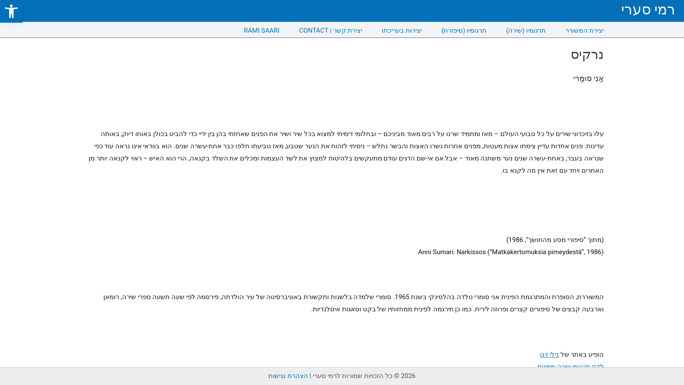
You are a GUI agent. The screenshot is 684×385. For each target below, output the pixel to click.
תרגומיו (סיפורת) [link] (463, 30)
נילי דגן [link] (549, 354)
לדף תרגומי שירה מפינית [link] (570, 367)
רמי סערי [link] (648, 9)
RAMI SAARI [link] (262, 30)
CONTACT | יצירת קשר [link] (331, 30)
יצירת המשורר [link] (584, 30)
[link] (11, 11)
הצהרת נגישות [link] (288, 376)
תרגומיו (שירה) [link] (526, 30)
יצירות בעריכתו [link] (402, 30)
